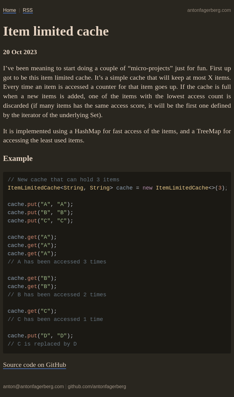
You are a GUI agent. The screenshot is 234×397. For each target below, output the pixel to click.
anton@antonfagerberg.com (33, 386)
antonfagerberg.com (209, 10)
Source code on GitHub (34, 364)
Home (9, 10)
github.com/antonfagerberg (97, 386)
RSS (28, 10)
